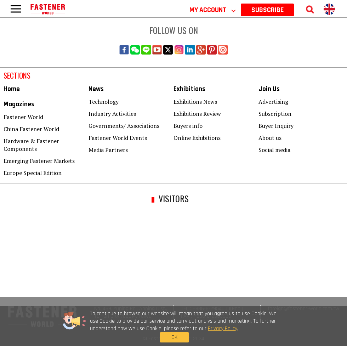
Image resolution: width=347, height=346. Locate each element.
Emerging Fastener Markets (39, 161)
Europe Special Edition (33, 173)
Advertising (273, 102)
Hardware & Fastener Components (31, 145)
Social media (274, 150)
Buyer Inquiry (276, 126)
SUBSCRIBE (267, 10)
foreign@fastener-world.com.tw (303, 308)
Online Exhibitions (197, 138)
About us (269, 138)
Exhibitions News (195, 102)
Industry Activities (112, 114)
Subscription (274, 114)
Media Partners (108, 150)
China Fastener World (31, 129)
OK (267, 327)
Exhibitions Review (197, 114)
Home (12, 89)
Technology (104, 102)
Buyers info (188, 126)
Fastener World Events (118, 138)
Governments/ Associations (124, 126)
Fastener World (23, 117)
